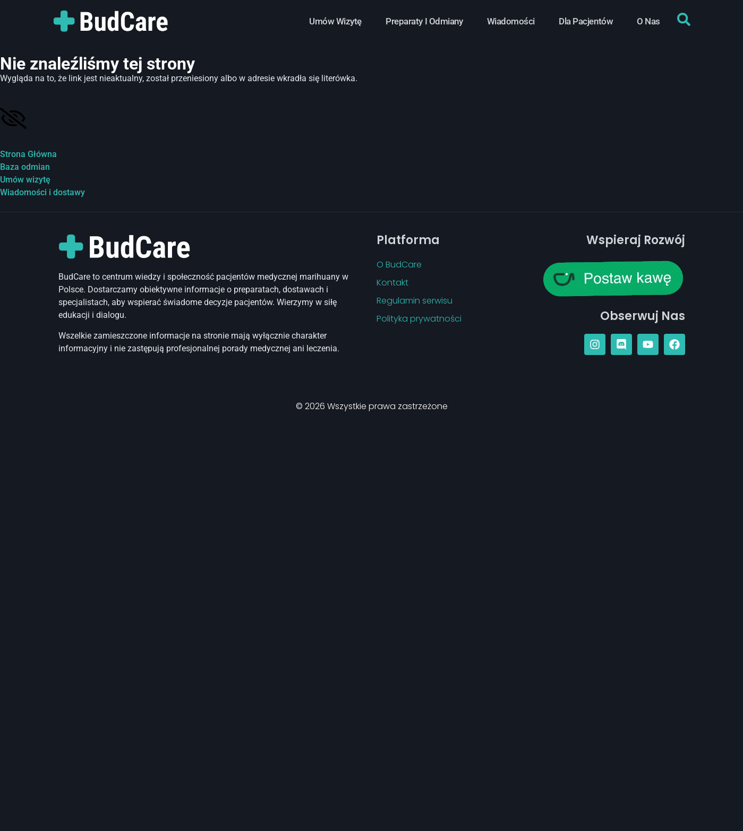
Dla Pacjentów (586, 21)
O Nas (648, 21)
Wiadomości (511, 21)
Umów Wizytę (335, 21)
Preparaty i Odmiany (424, 21)
